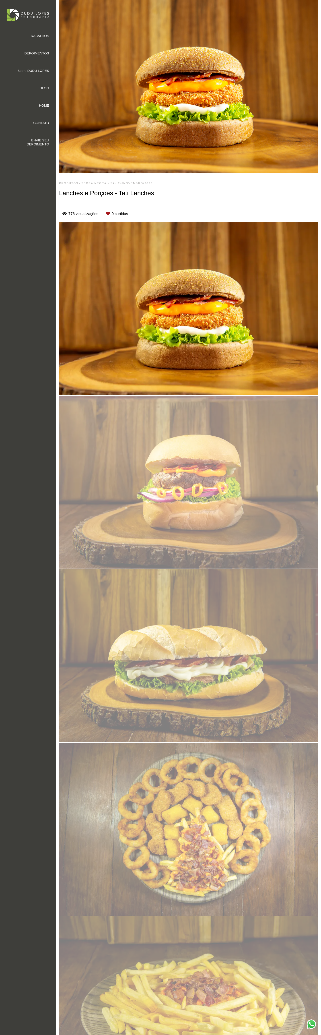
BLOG (44, 88)
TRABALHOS (39, 36)
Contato (270, 1011)
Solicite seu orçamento (295, 437)
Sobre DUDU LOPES (33, 70)
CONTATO (41, 123)
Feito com (188, 1031)
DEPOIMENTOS (36, 53)
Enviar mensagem (278, 968)
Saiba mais (118, 1015)
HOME (44, 105)
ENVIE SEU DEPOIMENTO (38, 142)
